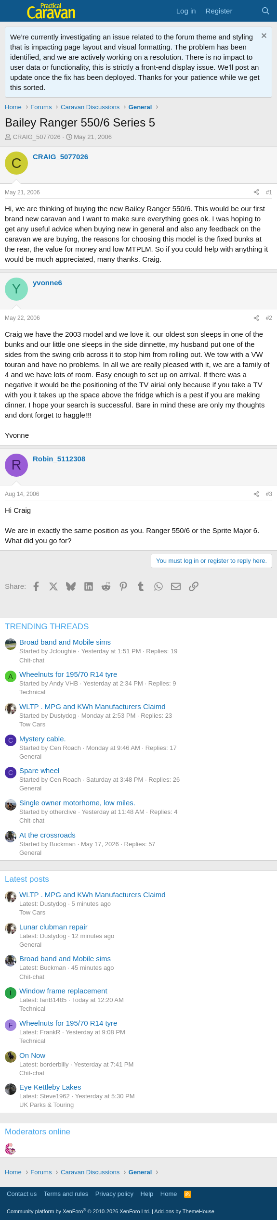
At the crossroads (47, 835)
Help (147, 1193)
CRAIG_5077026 (37, 136)
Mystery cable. (42, 739)
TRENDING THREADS (47, 626)
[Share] (256, 192)
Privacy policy (114, 1193)
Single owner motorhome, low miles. (77, 803)
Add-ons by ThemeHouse (184, 1211)
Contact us (22, 1193)
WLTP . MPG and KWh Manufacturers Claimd (92, 706)
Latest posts (27, 879)
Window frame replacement (63, 991)
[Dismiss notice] (263, 37)
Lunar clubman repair (53, 927)
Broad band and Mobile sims (65, 642)
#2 (269, 318)
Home (168, 1193)
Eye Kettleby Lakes (50, 1087)
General (30, 756)
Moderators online (37, 1131)
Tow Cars (32, 724)
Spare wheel (39, 770)
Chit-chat (31, 660)
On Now (32, 1055)
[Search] (265, 11)
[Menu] (13, 11)
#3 (269, 494)
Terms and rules (66, 1193)
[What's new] (246, 11)
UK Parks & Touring (46, 1104)
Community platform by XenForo (78, 1211)
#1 (269, 192)
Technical (32, 692)
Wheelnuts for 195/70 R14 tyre (68, 674)
